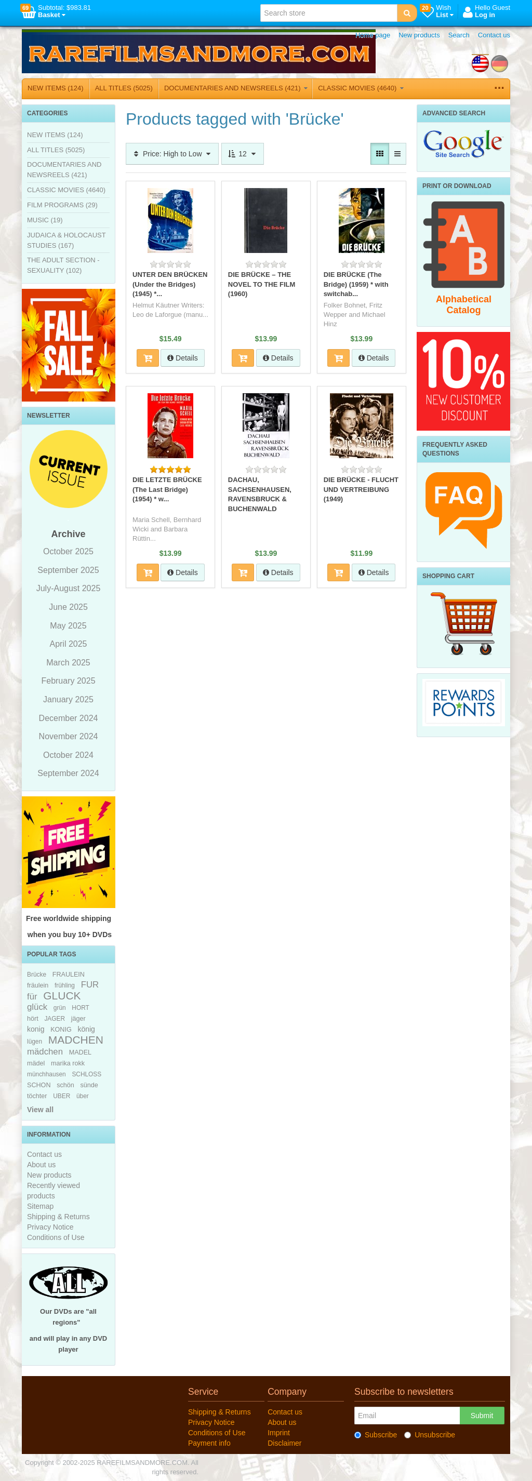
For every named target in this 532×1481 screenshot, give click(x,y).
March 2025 (68, 662)
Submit (482, 1415)
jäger (78, 1018)
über (82, 1096)
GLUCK (62, 996)
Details (182, 358)
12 (242, 154)
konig (35, 1029)
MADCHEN (75, 1040)
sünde (89, 1085)
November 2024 (68, 736)
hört (32, 1018)
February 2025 (68, 680)
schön (65, 1085)
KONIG (61, 1029)
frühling (65, 985)
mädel (36, 1063)
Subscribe (375, 1435)
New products (419, 35)
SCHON (38, 1085)
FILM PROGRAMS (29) (62, 205)
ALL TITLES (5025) (124, 88)
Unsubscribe (429, 1435)
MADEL (80, 1052)
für (32, 997)
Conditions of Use (56, 1237)
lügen (34, 1041)
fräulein (37, 985)
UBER (61, 1096)
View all (40, 1109)
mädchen (45, 1052)
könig (86, 1029)
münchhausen (46, 1074)
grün (60, 1007)
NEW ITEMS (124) (56, 88)
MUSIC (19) (45, 220)
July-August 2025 (68, 588)
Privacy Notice (50, 1227)
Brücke (36, 974)
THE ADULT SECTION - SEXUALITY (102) (63, 265)
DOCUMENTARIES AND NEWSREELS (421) (236, 88)
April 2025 (68, 643)
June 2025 (68, 607)
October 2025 (68, 551)
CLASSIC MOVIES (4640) (361, 88)
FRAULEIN (68, 974)
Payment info (209, 1443)
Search (459, 35)
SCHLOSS (86, 1074)
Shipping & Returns (58, 1216)
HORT (80, 1007)
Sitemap (40, 1206)
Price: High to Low (172, 154)
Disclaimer (284, 1443)
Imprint (279, 1433)
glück (37, 1007)
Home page (372, 35)
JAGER (54, 1018)
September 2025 (68, 570)
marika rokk (68, 1063)
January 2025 (68, 699)
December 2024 (68, 718)
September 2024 (68, 773)
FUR (90, 985)
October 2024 (68, 755)
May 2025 (68, 625)
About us (41, 1164)
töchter (37, 1096)
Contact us (494, 35)
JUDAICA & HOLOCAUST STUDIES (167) (66, 240)
